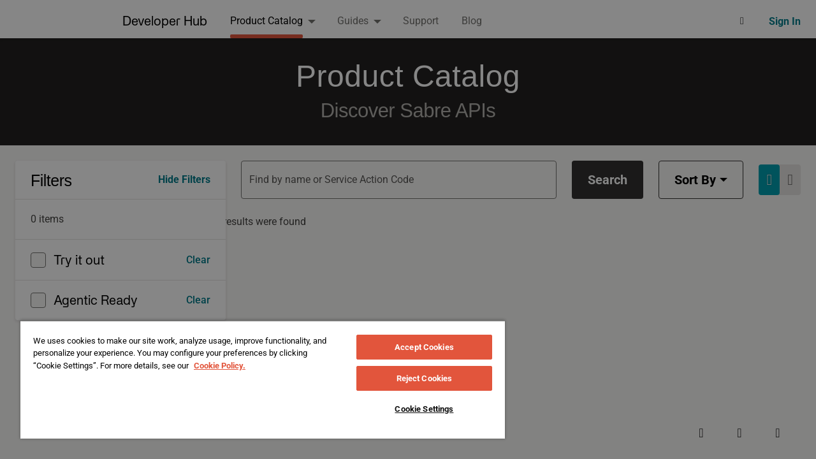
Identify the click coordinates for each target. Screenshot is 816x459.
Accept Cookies (424, 347)
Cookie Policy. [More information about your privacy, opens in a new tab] (219, 365)
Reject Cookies (425, 378)
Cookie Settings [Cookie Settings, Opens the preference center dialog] (424, 409)
